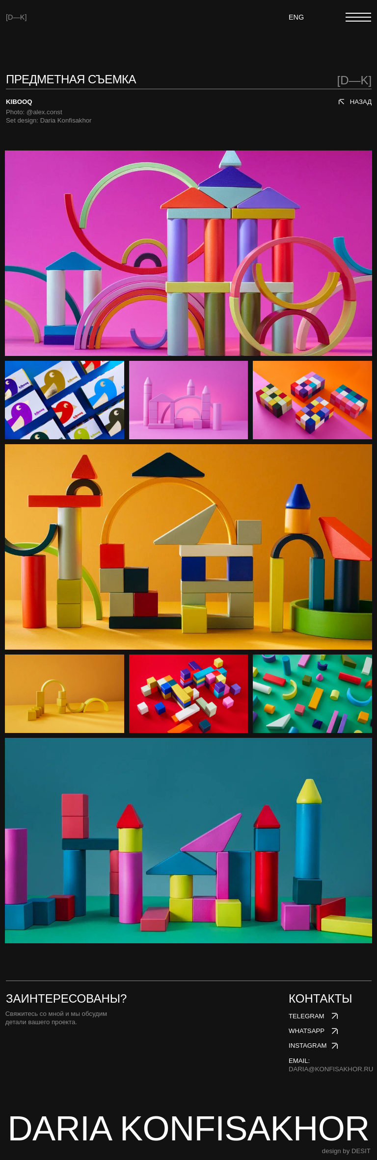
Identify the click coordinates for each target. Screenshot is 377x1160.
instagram (307, 1045)
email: (331, 1065)
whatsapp (306, 1030)
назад (361, 101)
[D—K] (16, 17)
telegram (306, 1016)
